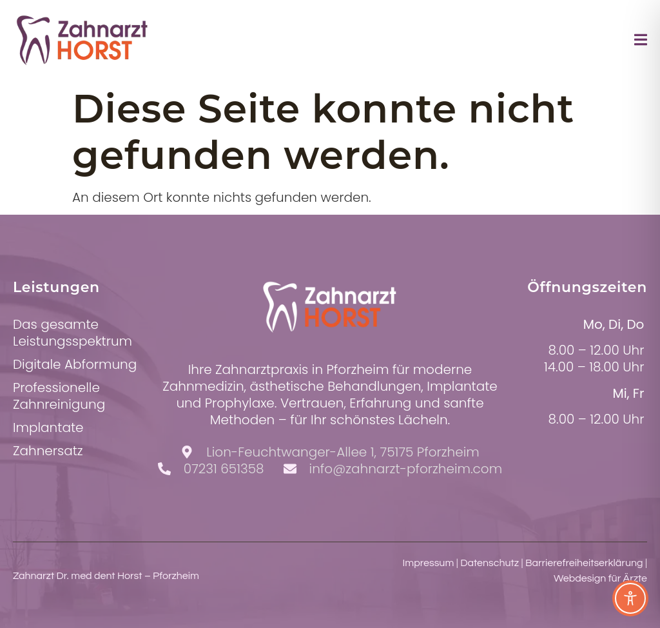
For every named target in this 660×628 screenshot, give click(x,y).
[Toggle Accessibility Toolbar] (630, 598)
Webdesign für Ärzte (600, 578)
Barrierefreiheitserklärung (584, 563)
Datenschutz (489, 563)
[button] (28, 599)
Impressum (428, 563)
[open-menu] (640, 42)
